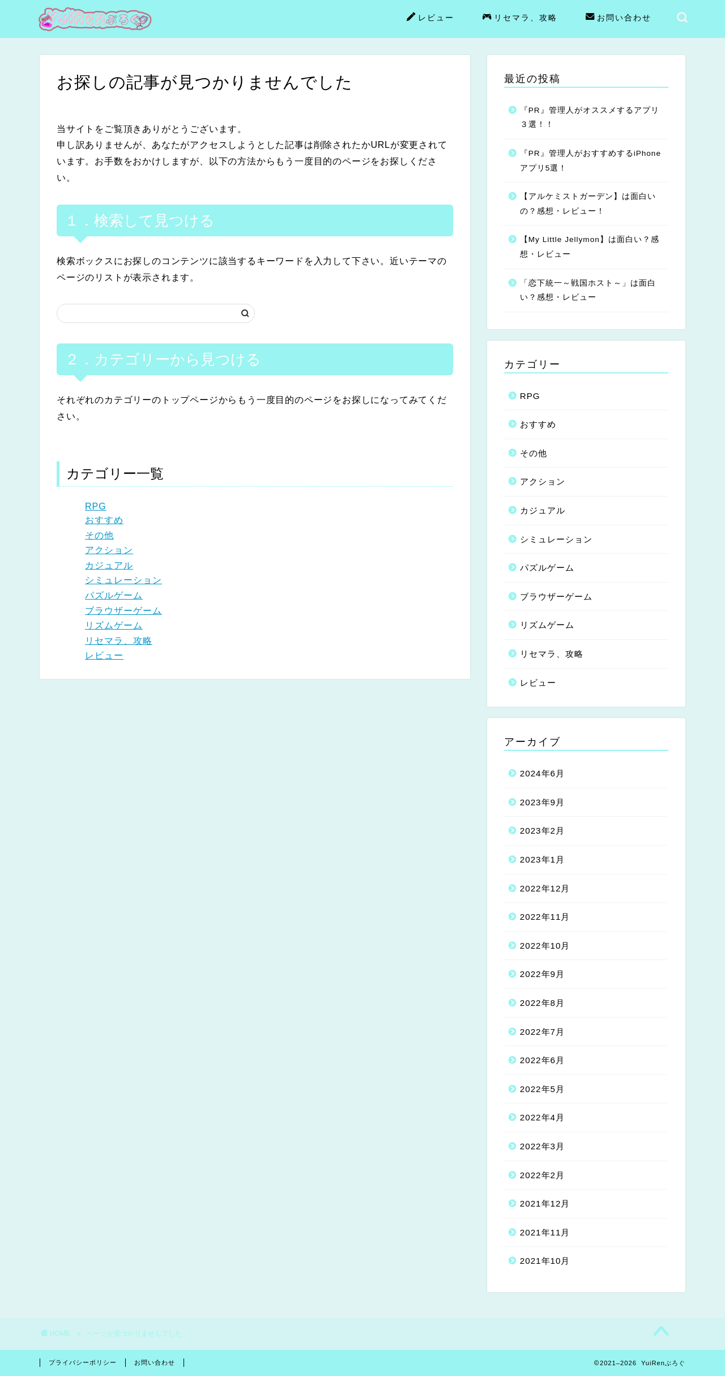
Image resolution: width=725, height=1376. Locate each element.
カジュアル (109, 565)
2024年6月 (542, 773)
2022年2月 (542, 1175)
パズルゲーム (114, 595)
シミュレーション (123, 580)
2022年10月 (545, 945)
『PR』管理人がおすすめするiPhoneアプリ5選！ (590, 160)
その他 (99, 535)
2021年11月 (545, 1232)
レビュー (430, 18)
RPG (95, 506)
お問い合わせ (618, 18)
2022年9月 (542, 974)
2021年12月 (545, 1203)
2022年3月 (542, 1146)
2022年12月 (545, 888)
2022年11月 (545, 916)
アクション (109, 550)
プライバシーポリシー (83, 1362)
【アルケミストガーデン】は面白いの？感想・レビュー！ (588, 203)
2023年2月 (542, 830)
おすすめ (104, 520)
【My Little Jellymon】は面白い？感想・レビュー (589, 246)
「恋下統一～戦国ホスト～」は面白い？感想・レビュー (588, 290)
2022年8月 (542, 1003)
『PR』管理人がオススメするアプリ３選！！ (589, 117)
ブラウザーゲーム (123, 610)
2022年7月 (542, 1032)
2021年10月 (545, 1260)
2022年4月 (542, 1117)
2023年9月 (542, 802)
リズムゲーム (114, 625)
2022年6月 (542, 1060)
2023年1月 (542, 859)
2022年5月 (542, 1089)
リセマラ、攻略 (520, 18)
